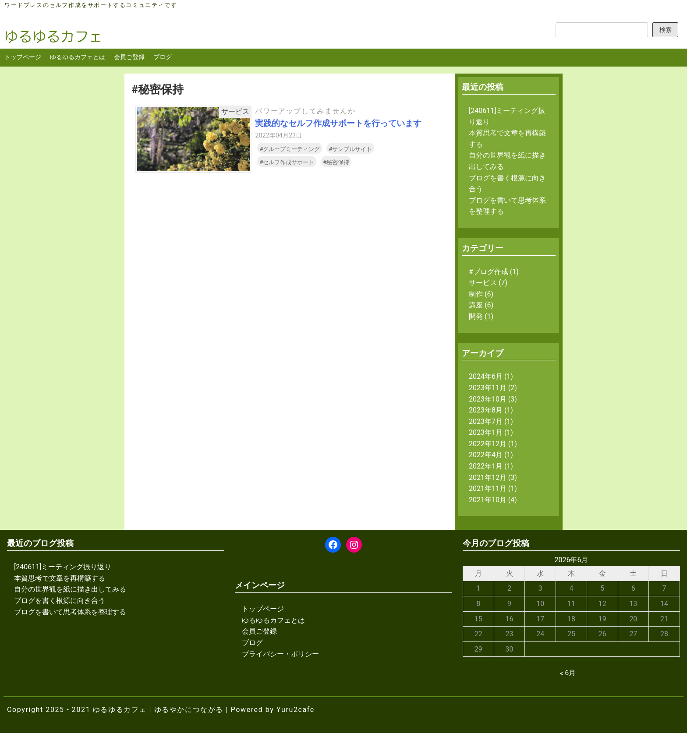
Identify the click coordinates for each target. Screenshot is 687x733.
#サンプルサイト (350, 149)
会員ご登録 (129, 57)
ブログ (162, 57)
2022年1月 (486, 466)
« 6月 (568, 673)
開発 (476, 316)
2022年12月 (487, 444)
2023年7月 (486, 421)
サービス (483, 282)
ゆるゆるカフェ (120, 709)
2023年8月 (486, 410)
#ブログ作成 (488, 272)
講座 (476, 305)
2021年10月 (487, 500)
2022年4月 (486, 455)
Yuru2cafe (295, 709)
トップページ (22, 57)
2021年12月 (487, 477)
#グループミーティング (289, 149)
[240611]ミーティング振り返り (62, 567)
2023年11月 (487, 388)
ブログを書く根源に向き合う (59, 600)
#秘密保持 (336, 162)
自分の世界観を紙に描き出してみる (70, 589)
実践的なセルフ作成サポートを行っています (338, 123)
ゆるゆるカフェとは (77, 57)
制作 (476, 294)
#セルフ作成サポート (286, 162)
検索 (665, 30)
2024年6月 (486, 376)
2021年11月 (487, 488)
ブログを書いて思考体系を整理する (70, 612)
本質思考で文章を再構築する (59, 578)
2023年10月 (487, 399)
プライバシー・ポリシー (280, 654)
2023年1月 (486, 432)
